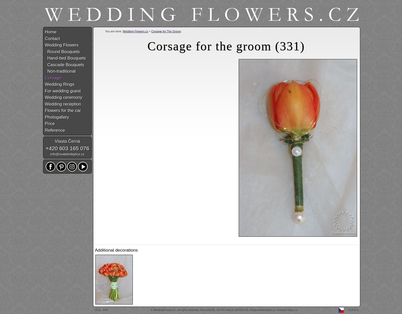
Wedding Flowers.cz (135, 31)
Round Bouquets (62, 51)
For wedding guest (63, 91)
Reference (55, 130)
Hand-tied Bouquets (65, 58)
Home (50, 32)
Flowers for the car (63, 110)
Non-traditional (60, 71)
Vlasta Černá (67, 141)
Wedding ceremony (63, 97)
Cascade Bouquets (64, 64)
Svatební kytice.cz (287, 310)
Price (50, 123)
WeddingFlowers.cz (164, 310)
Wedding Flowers (61, 45)
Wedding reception (63, 104)
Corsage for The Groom (166, 31)
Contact (52, 38)
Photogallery (57, 117)
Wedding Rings (59, 84)
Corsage (53, 77)
